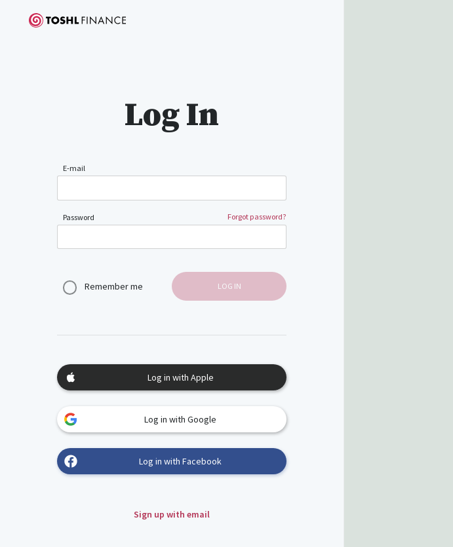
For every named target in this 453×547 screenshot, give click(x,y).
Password (78, 217)
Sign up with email (172, 514)
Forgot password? (256, 216)
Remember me (114, 286)
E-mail (74, 168)
